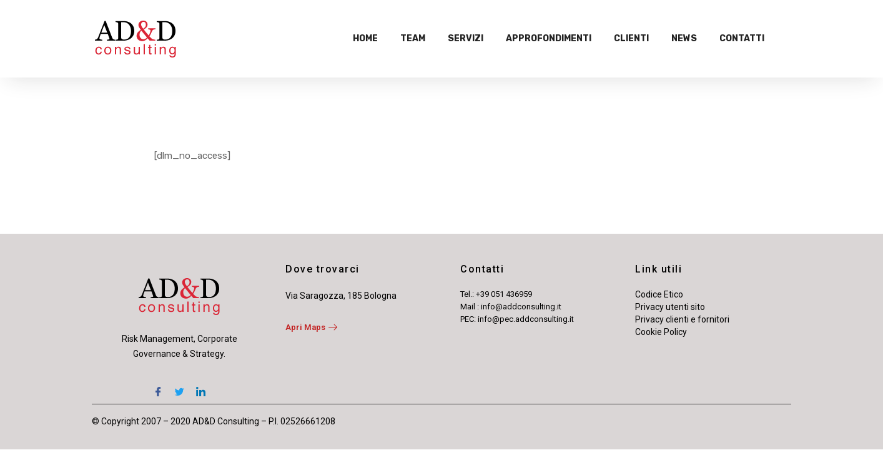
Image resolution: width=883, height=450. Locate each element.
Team (412, 38)
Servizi (465, 38)
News (684, 38)
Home (365, 38)
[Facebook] (158, 386)
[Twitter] (179, 386)
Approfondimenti (548, 38)
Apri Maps (311, 327)
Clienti (631, 38)
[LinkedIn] (200, 386)
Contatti (741, 38)
